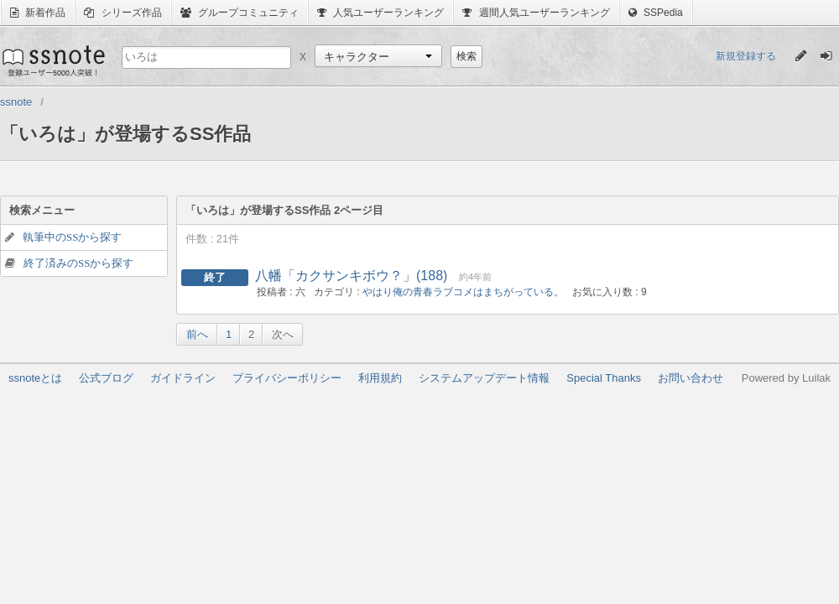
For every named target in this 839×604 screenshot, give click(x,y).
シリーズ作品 (122, 12)
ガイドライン (183, 378)
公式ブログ (106, 378)
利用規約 (380, 378)
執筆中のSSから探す (72, 237)
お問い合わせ (690, 378)
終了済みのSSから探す (78, 263)
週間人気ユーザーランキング (535, 12)
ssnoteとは (35, 378)
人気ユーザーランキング (380, 12)
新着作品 (37, 12)
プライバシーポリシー (286, 378)
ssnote (52, 60)
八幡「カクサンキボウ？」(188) (351, 275)
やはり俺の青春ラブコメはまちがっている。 (463, 292)
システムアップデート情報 (484, 378)
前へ (197, 334)
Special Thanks (603, 378)
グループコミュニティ (239, 12)
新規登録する (746, 56)
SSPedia (655, 12)
